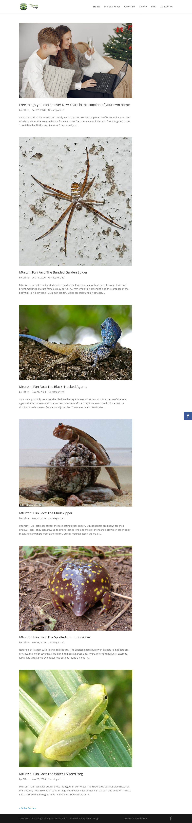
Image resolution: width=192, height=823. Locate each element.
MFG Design (92, 818)
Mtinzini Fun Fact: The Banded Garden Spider (53, 272)
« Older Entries (27, 808)
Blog (153, 6)
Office (25, 110)
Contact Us (166, 6)
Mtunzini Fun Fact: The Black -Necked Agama (53, 386)
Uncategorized (56, 110)
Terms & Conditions (136, 818)
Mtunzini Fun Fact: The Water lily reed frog (51, 774)
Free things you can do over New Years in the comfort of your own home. (75, 104)
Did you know (112, 6)
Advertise (129, 6)
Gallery (143, 6)
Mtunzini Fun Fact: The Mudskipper (45, 513)
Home (96, 6)
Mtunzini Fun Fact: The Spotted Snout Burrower (55, 637)
